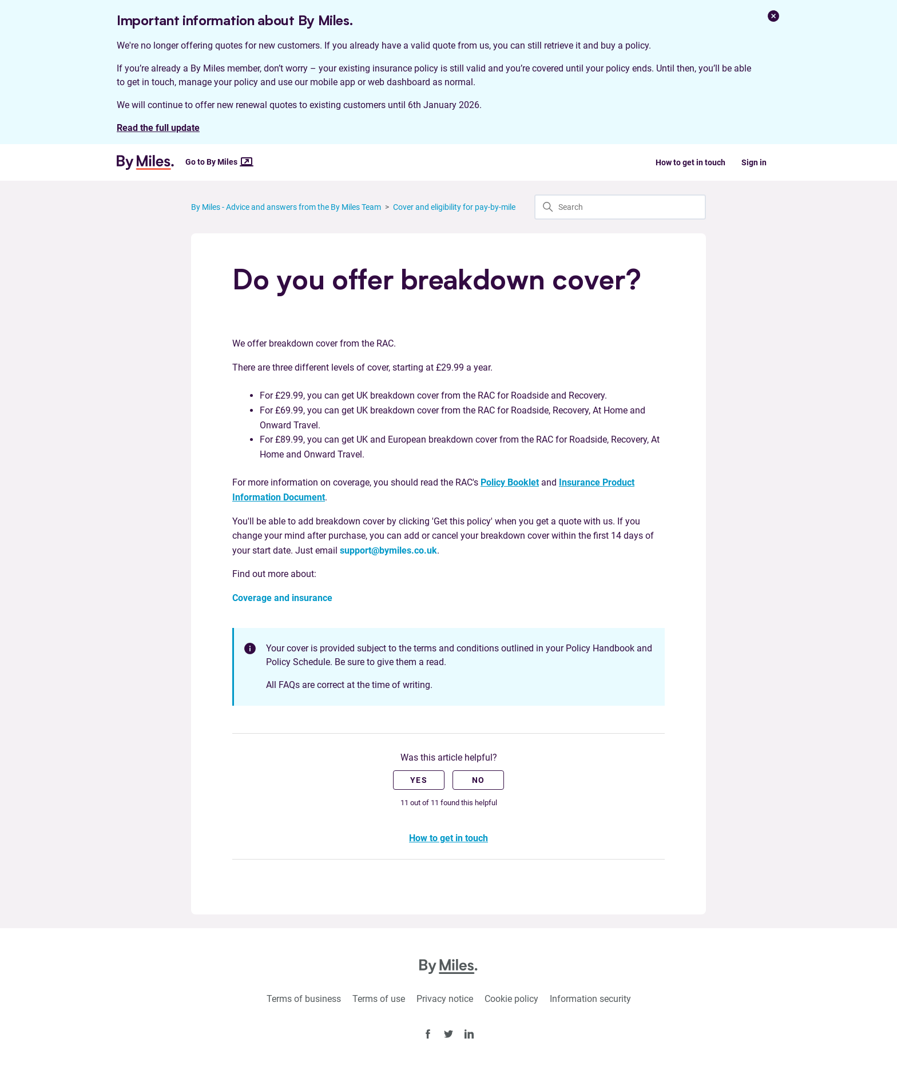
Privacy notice (444, 998)
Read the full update (158, 127)
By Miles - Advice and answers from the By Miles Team (286, 207)
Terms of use (378, 998)
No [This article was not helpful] (478, 780)
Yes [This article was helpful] (418, 780)
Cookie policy (511, 998)
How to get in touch (690, 162)
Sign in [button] (754, 162)
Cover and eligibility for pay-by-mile (454, 207)
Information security (590, 998)
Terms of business (304, 998)
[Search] (620, 207)
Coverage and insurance (282, 597)
